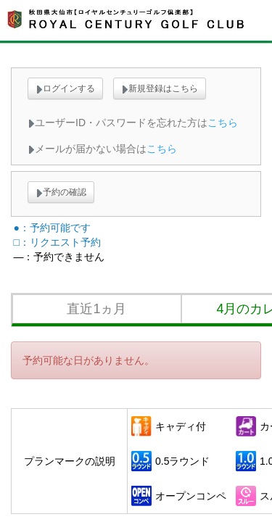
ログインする (65, 88)
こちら (222, 122)
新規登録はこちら (159, 88)
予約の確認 (61, 192)
